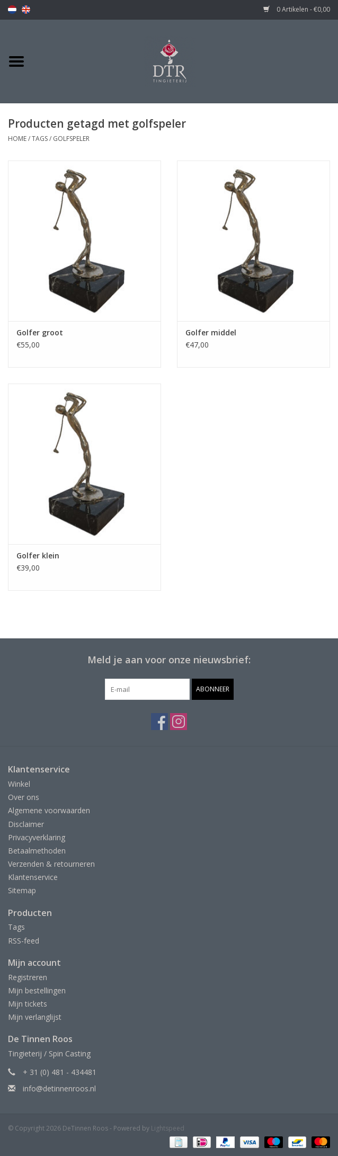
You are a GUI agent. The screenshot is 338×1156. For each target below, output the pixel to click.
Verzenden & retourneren (51, 864)
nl (12, 9)
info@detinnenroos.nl (59, 1088)
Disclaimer (26, 824)
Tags (40, 138)
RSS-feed (23, 941)
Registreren (27, 977)
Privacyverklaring (36, 837)
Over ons (23, 797)
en (26, 9)
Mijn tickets (27, 1004)
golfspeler (71, 138)
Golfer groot (39, 332)
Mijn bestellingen (37, 990)
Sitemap (22, 890)
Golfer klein (37, 555)
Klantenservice (33, 877)
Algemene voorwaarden (49, 810)
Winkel (19, 784)
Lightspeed (167, 1128)
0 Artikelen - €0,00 (296, 9)
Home (17, 138)
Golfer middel (210, 332)
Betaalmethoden (37, 851)
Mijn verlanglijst (34, 1017)
